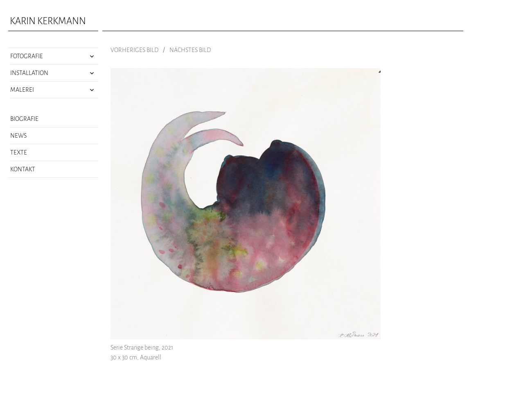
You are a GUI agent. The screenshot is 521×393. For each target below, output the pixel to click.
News (18, 135)
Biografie (24, 119)
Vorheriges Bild (134, 50)
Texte (18, 152)
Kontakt (22, 169)
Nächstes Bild (190, 50)
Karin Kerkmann (48, 21)
